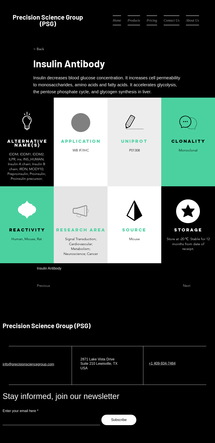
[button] (80, 160)
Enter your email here (19, 411)
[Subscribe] (118, 420)
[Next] (179, 286)
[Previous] (51, 286)
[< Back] (47, 49)
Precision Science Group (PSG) (46, 325)
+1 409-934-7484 (162, 363)
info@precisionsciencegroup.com (28, 364)
